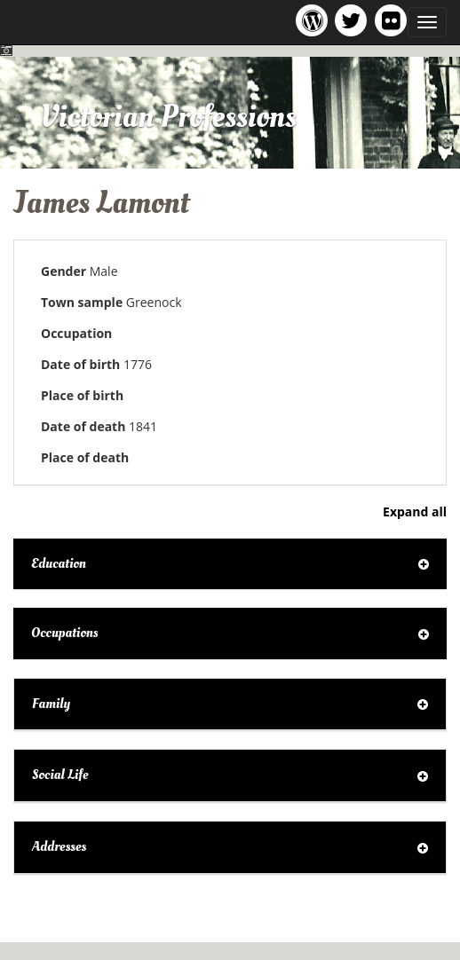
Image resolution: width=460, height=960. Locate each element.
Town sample (82, 302)
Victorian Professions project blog (315, 20)
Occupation (76, 333)
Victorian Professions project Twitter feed (354, 20)
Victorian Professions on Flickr (394, 20)
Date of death (83, 426)
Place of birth (82, 395)
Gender (63, 271)
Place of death (85, 457)
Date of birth (80, 364)
